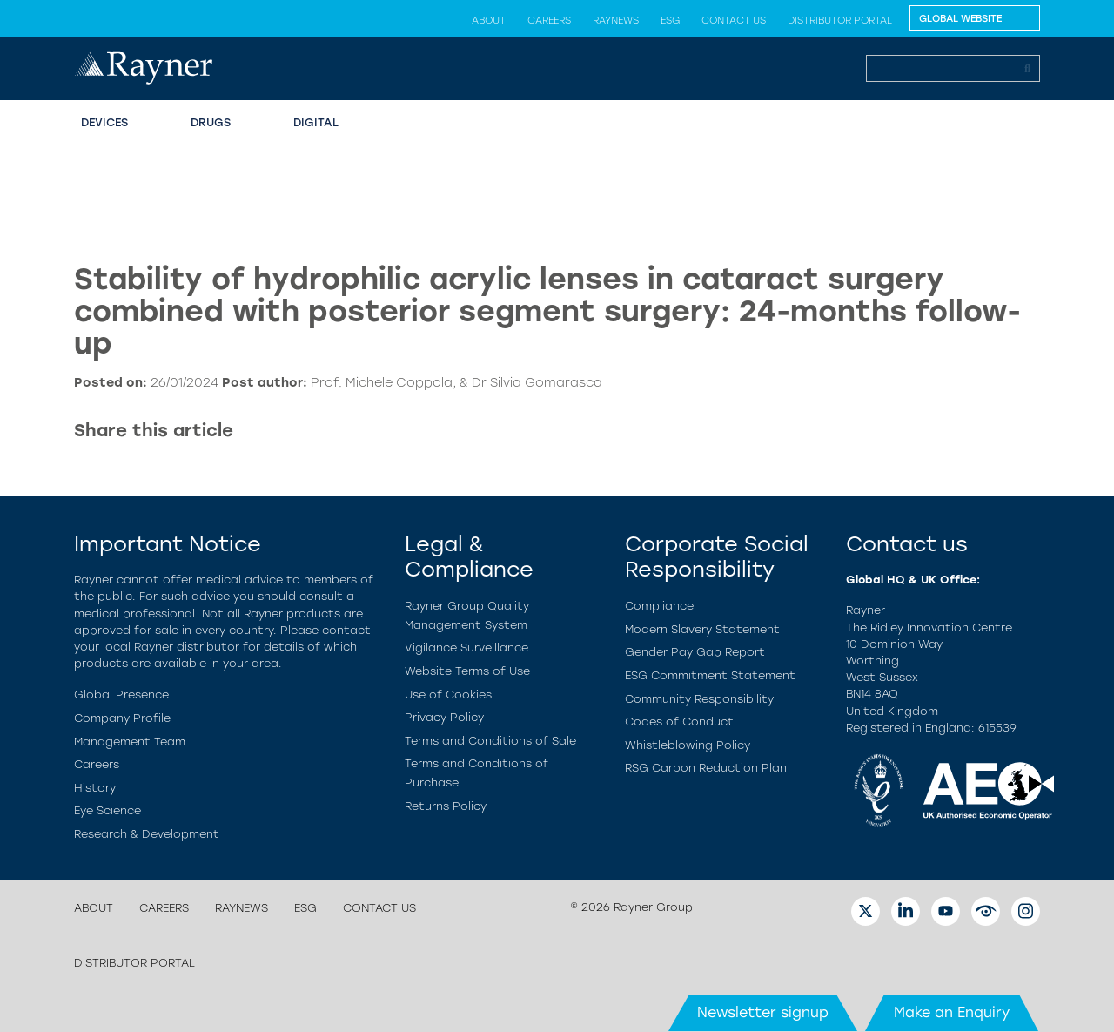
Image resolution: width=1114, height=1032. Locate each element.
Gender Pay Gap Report (695, 651)
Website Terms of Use (467, 671)
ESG (670, 20)
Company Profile (122, 718)
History (95, 787)
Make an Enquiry (952, 1012)
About (489, 20)
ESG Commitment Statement (710, 675)
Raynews (616, 20)
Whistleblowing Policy (687, 745)
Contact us (733, 20)
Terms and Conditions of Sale (490, 740)
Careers (549, 20)
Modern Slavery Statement (702, 629)
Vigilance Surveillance (466, 647)
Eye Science (107, 810)
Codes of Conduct (679, 721)
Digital (316, 122)
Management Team (129, 741)
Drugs (211, 122)
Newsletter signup (763, 1012)
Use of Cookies (448, 694)
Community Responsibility (699, 698)
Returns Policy (446, 806)
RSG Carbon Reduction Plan (706, 767)
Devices (104, 122)
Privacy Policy (444, 717)
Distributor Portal (840, 20)
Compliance (659, 605)
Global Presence (121, 694)
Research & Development (146, 833)
